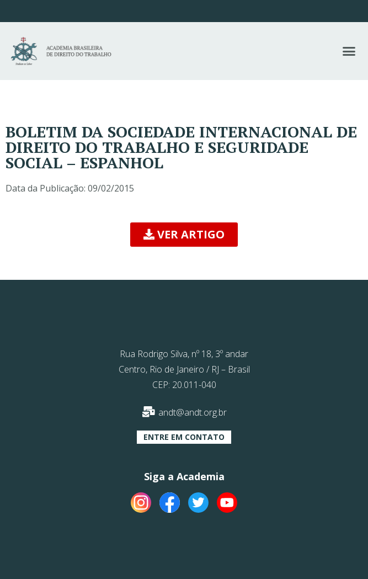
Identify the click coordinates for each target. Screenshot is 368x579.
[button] (349, 51)
